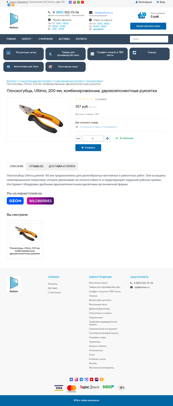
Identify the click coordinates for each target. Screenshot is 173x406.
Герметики (95, 342)
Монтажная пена (68, 67)
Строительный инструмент (35, 81)
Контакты (52, 284)
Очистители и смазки (100, 313)
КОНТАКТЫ (81, 39)
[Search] (149, 39)
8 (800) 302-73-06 (143, 283)
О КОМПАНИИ (46, 39)
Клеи (92, 355)
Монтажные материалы (101, 368)
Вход (161, 2)
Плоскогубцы (94, 81)
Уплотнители (96, 351)
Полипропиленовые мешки (103, 333)
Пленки (152, 52)
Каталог (12, 81)
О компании (54, 293)
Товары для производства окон (104, 287)
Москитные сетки (26, 52)
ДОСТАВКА (64, 39)
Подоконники (96, 318)
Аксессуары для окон (26, 66)
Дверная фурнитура (99, 309)
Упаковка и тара (97, 338)
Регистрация (144, 2)
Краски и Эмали (97, 346)
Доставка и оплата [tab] (62, 166)
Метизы (93, 363)
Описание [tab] (16, 166)
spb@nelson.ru (103, 12)
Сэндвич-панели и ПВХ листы (105, 292)
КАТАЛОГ (26, 39)
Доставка (52, 288)
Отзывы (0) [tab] (36, 166)
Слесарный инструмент (69, 81)
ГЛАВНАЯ (11, 39)
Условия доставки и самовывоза (98, 127)
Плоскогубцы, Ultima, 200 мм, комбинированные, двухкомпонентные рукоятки (25, 251)
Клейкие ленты (97, 359)
